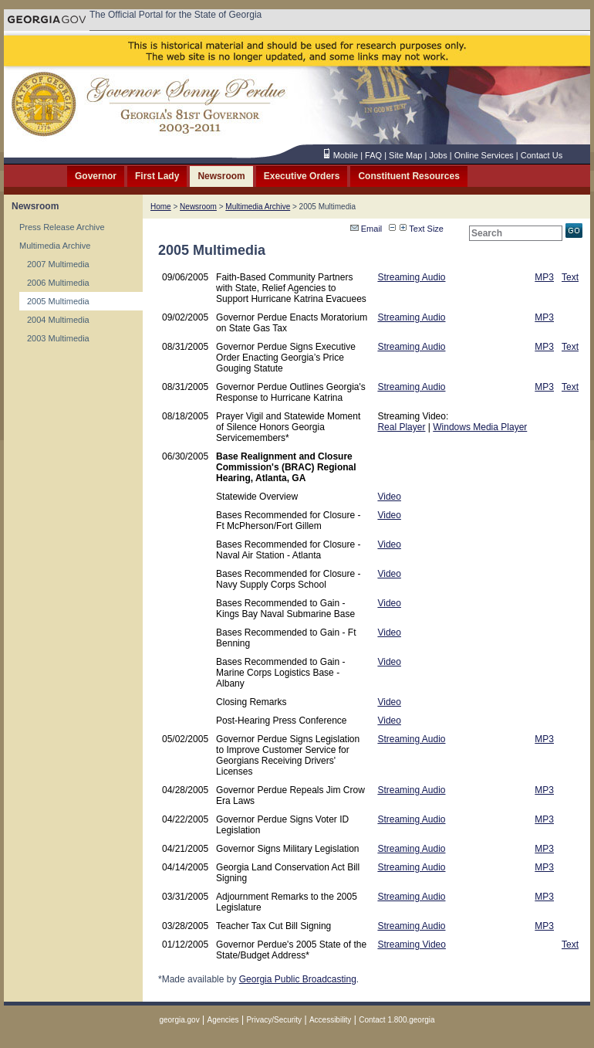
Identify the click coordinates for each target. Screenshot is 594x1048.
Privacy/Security (274, 1020)
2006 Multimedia (58, 282)
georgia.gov (179, 1020)
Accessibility (330, 1020)
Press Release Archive (62, 227)
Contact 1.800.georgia (396, 1020)
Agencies (222, 1020)
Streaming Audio (411, 277)
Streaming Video (411, 944)
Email (366, 228)
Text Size (422, 228)
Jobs (438, 155)
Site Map (405, 155)
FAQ (373, 155)
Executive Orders (302, 176)
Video (388, 496)
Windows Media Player (480, 427)
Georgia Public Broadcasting (297, 979)
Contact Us (541, 155)
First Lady (157, 176)
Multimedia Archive (54, 245)
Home (160, 206)
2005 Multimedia (58, 301)
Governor (95, 176)
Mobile (345, 155)
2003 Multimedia (58, 338)
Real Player (401, 427)
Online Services (484, 155)
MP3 (544, 277)
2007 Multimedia (58, 264)
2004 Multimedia (58, 319)
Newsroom (221, 176)
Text (570, 277)
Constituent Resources (408, 176)
